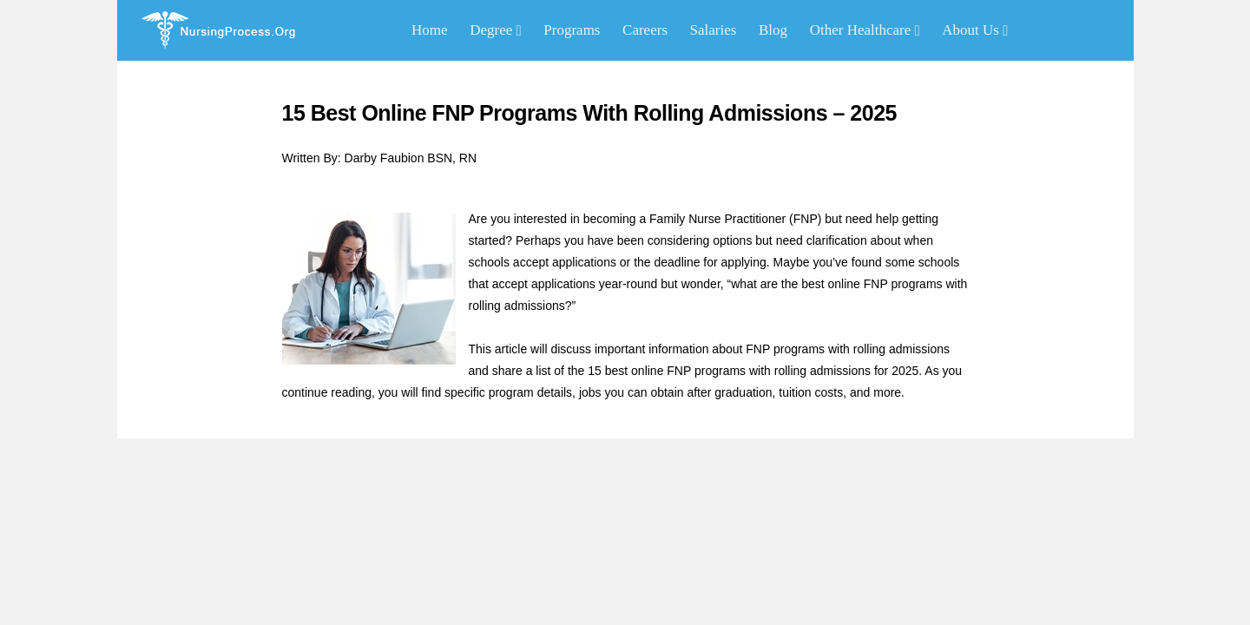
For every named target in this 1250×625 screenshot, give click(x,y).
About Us (975, 30)
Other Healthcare (865, 30)
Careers (645, 30)
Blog (773, 30)
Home (429, 30)
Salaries (713, 30)
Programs (571, 30)
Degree (496, 30)
